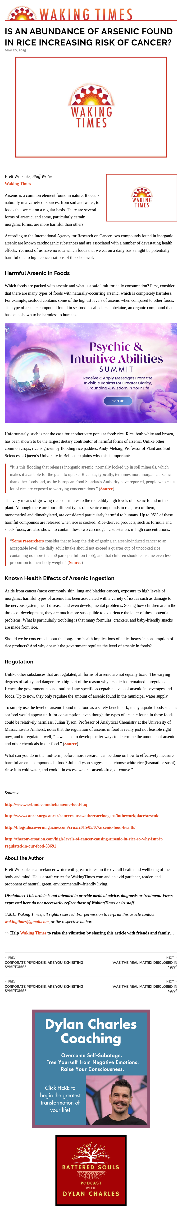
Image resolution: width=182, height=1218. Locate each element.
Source (106, 489)
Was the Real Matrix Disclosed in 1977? (140, 962)
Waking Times (18, 183)
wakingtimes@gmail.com (27, 921)
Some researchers (28, 541)
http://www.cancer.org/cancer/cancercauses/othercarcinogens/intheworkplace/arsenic (82, 815)
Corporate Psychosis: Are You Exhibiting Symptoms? (54, 962)
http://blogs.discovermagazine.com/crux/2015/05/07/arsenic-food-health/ (70, 827)
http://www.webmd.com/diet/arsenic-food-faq (46, 804)
